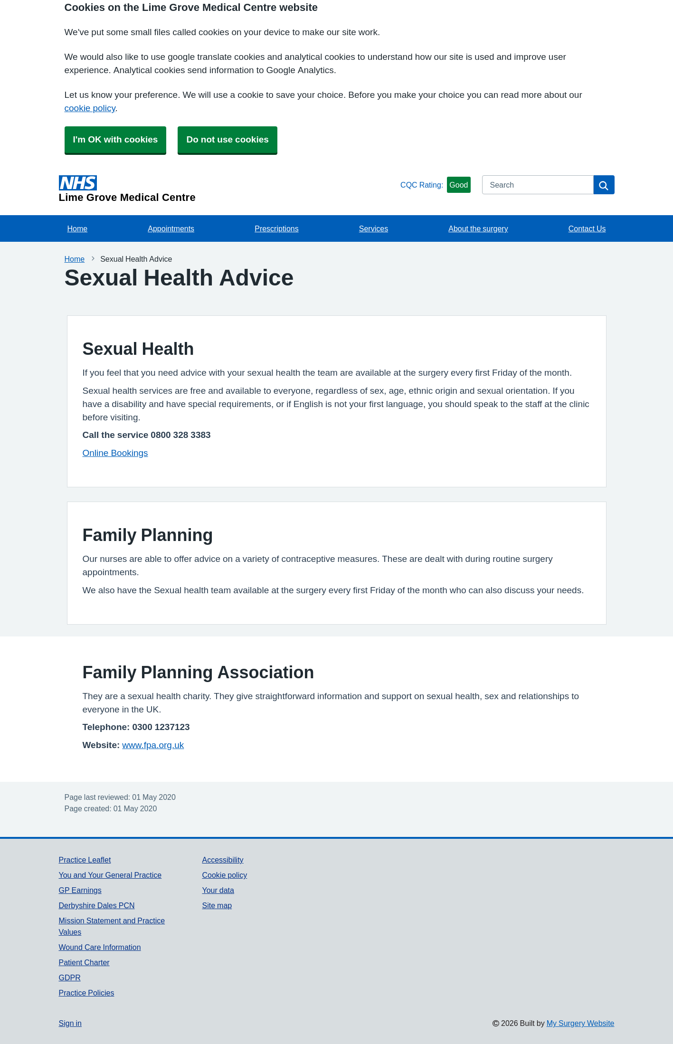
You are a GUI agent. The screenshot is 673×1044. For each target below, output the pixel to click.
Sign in (70, 1023)
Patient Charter (84, 962)
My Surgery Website (581, 1023)
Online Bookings (115, 452)
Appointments (171, 228)
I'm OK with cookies (115, 139)
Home (77, 228)
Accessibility (222, 860)
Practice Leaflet (85, 860)
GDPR (70, 977)
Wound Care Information (100, 947)
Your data (218, 890)
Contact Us (587, 228)
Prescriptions (276, 228)
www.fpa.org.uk (153, 745)
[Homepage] (228, 189)
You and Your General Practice (110, 875)
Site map (217, 905)
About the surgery (478, 228)
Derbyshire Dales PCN (97, 905)
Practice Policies (86, 993)
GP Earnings (80, 890)
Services (373, 228)
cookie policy (90, 108)
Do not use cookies (227, 139)
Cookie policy (224, 875)
